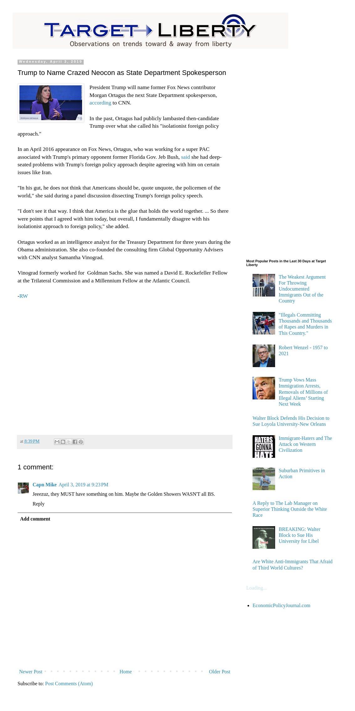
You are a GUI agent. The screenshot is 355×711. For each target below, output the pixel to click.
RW (23, 296)
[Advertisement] (125, 364)
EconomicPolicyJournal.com (281, 605)
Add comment (35, 518)
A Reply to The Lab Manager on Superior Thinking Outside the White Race (290, 509)
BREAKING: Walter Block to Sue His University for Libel (299, 535)
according (100, 102)
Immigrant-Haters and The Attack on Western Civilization (305, 444)
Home (126, 671)
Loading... (256, 588)
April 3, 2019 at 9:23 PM (83, 484)
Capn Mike (45, 484)
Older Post (219, 671)
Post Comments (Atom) (69, 683)
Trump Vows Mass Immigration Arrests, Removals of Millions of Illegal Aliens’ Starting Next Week (303, 392)
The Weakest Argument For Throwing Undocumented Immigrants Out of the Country (302, 289)
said (185, 157)
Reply (38, 503)
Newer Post (30, 671)
